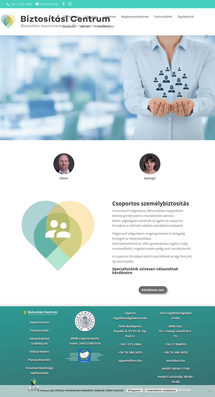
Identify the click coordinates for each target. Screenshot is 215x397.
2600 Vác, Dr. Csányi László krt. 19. (175, 331)
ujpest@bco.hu (130, 360)
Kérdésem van (153, 290)
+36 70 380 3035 (176, 352)
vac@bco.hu (175, 360)
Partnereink (39, 330)
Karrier (85, 26)
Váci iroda (91, 16)
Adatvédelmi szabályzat (161, 390)
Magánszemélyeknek (135, 16)
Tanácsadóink (163, 16)
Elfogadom (134, 390)
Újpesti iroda (71, 16)
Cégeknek (109, 16)
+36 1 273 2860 (130, 344)
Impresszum (39, 322)
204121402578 (89, 343)
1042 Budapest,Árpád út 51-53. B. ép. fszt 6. (130, 331)
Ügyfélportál (186, 16)
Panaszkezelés (104, 26)
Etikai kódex (39, 351)
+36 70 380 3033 (130, 352)
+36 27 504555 (175, 344)
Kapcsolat (69, 26)
